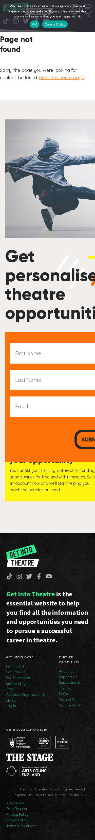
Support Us (68, 677)
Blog (9, 689)
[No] (88, 15)
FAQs (63, 693)
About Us (66, 671)
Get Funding (16, 683)
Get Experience (18, 677)
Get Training (16, 672)
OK (34, 24)
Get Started (15, 666)
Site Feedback (70, 705)
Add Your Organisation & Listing (25, 697)
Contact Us (67, 699)
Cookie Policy (16, 820)
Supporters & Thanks (69, 685)
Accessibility (15, 803)
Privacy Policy (17, 814)
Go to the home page (61, 77)
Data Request (16, 808)
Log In (11, 706)
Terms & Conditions (21, 826)
